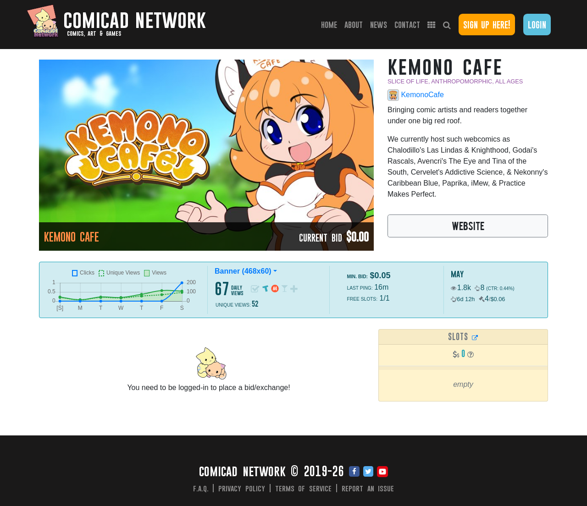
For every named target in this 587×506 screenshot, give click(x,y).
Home (331, 24)
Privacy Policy (241, 488)
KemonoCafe (416, 95)
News (378, 24)
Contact (407, 24)
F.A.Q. (201, 488)
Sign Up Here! (486, 24)
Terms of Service (303, 488)
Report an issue (368, 488)
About (353, 24)
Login (537, 24)
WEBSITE (468, 225)
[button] (470, 354)
